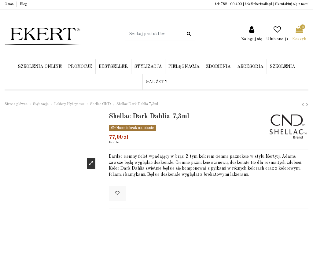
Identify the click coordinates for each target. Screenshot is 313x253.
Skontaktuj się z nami (291, 4)
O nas (9, 4)
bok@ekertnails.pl (258, 4)
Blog (23, 4)
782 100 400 (231, 4)
